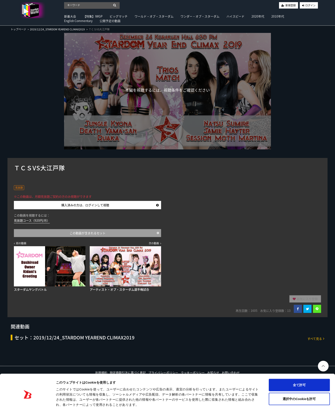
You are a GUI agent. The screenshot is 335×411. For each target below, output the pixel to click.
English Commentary (78, 21)
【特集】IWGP (93, 16)
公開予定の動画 (110, 21)
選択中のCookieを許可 (299, 383)
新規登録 (290, 5)
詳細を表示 (206, 402)
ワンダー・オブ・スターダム (200, 16)
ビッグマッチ (119, 16)
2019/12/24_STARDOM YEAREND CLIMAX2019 (57, 29)
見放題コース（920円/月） (32, 220)
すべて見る (315, 338)
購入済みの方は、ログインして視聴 (110, 205)
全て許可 (299, 369)
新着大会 (70, 16)
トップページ (18, 29)
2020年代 (257, 16)
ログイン (310, 5)
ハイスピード (235, 16)
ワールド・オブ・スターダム (154, 16)
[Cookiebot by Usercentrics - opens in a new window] (27, 402)
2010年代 (277, 16)
